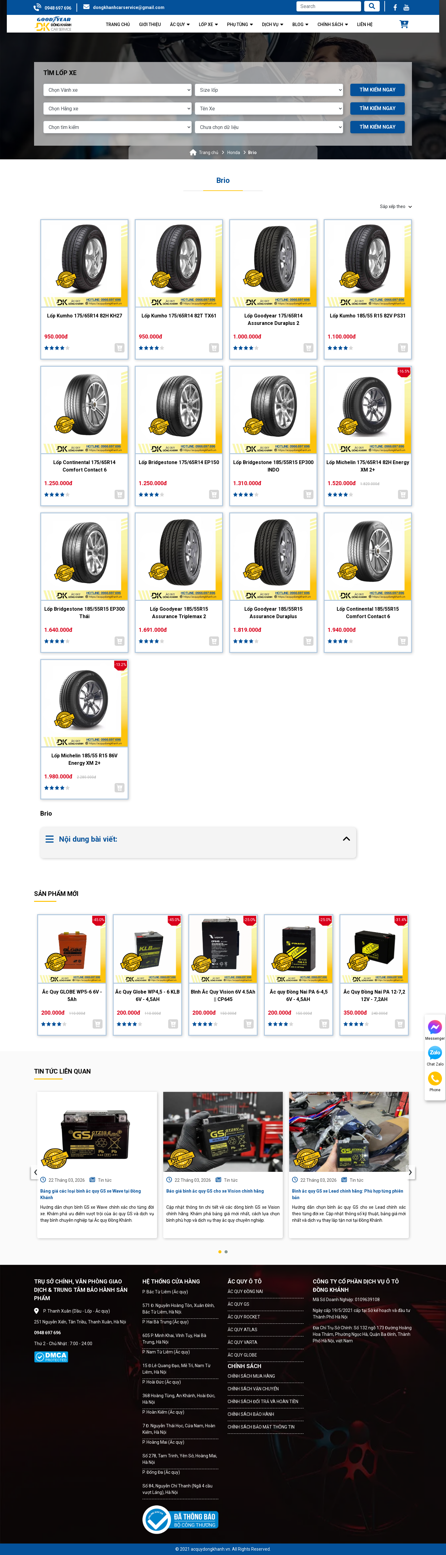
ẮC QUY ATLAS (242, 1329)
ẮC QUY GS (238, 1304)
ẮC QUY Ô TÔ (245, 1281)
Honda (233, 152)
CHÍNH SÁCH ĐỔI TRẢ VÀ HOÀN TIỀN (263, 1401)
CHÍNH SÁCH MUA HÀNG (251, 1376)
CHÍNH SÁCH (244, 1366)
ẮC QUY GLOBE (242, 1355)
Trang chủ (208, 152)
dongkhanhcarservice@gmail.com (128, 7)
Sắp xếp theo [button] (396, 206)
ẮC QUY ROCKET (244, 1316)
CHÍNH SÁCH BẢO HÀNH (251, 1414)
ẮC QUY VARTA (242, 1342)
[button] (220, 1251)
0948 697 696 (58, 8)
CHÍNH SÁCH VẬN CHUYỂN (253, 1388)
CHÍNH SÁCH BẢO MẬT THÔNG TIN (261, 1426)
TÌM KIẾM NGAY (378, 90)
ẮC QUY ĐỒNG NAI (245, 1291)
